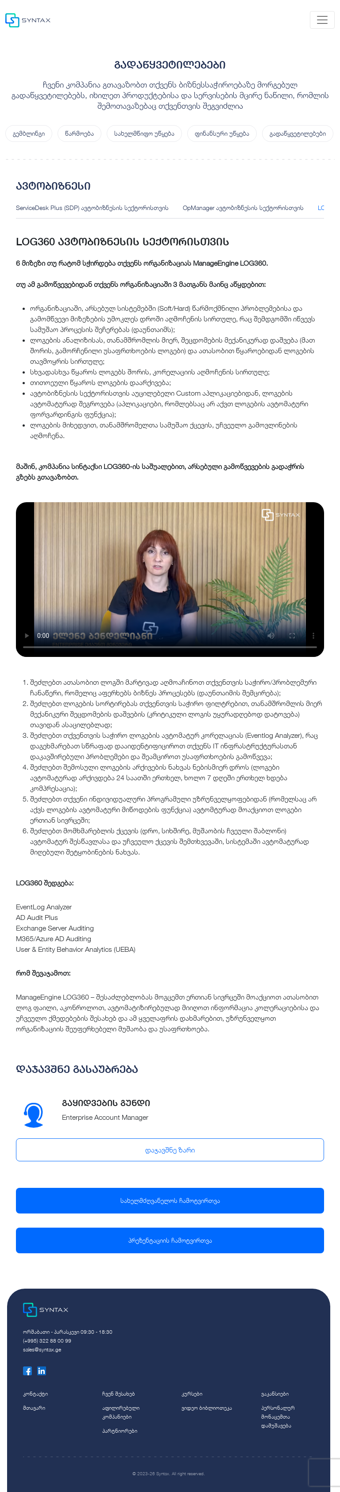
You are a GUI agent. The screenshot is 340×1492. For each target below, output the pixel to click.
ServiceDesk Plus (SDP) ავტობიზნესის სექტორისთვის (92, 207)
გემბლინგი (29, 133)
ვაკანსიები (275, 1393)
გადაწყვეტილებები (298, 133)
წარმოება (79, 133)
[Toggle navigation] (322, 20)
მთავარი (34, 1407)
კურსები (192, 1393)
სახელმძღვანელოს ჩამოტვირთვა (170, 1200)
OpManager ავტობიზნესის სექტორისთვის (243, 207)
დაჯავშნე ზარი (170, 1149)
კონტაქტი (35, 1393)
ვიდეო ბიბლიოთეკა (207, 1407)
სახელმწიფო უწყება (144, 133)
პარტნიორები (119, 1430)
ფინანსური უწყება (222, 133)
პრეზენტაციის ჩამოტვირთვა (170, 1240)
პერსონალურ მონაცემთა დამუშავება (278, 1416)
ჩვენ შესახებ (118, 1393)
